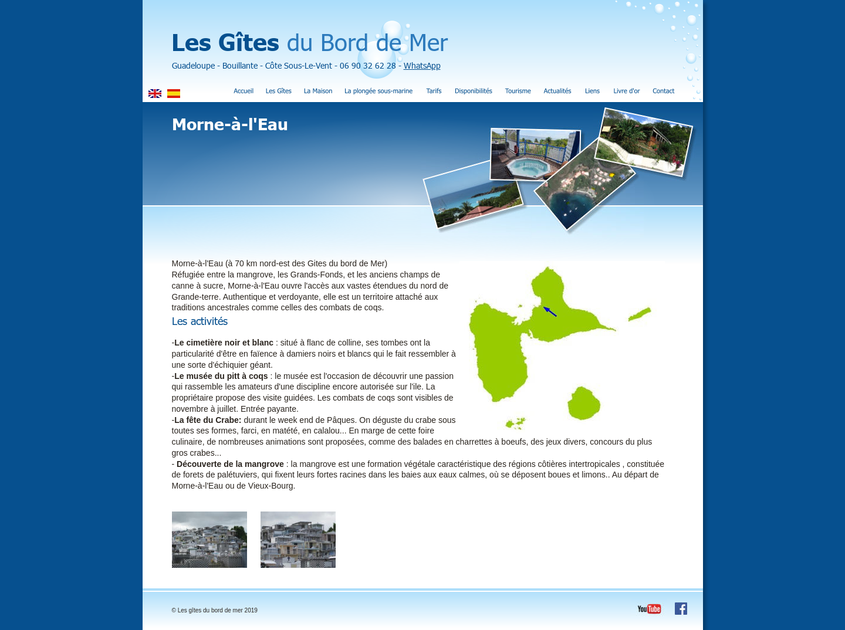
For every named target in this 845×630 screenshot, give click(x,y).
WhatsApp (422, 65)
